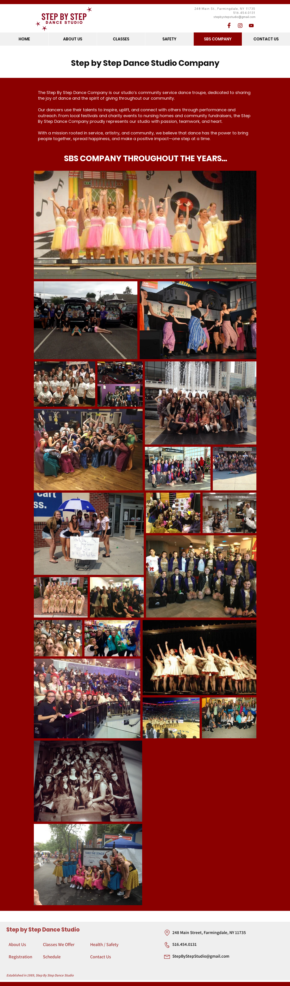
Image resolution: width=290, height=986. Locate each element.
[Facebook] (229, 25)
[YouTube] (251, 25)
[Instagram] (240, 25)
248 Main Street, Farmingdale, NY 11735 (209, 932)
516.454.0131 (184, 944)
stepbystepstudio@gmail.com (234, 17)
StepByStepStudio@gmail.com (200, 956)
